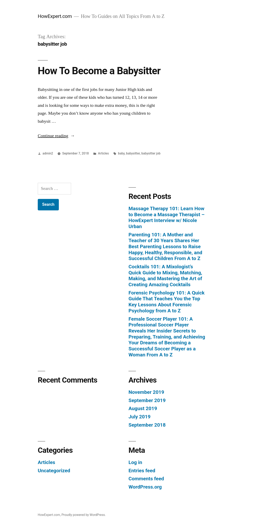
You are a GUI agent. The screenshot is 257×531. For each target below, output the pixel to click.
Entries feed (141, 470)
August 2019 (142, 408)
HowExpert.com (55, 16)
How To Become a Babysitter (99, 71)
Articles (103, 153)
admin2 (48, 153)
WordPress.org (145, 487)
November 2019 (146, 392)
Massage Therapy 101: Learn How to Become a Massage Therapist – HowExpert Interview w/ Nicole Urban (166, 217)
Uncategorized (54, 470)
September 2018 (147, 425)
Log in (135, 462)
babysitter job (150, 153)
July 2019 (139, 417)
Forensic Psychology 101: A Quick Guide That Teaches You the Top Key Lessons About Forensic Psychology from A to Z (166, 302)
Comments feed (146, 479)
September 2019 (147, 400)
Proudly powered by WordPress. (83, 515)
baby (121, 153)
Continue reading (56, 136)
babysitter (133, 153)
